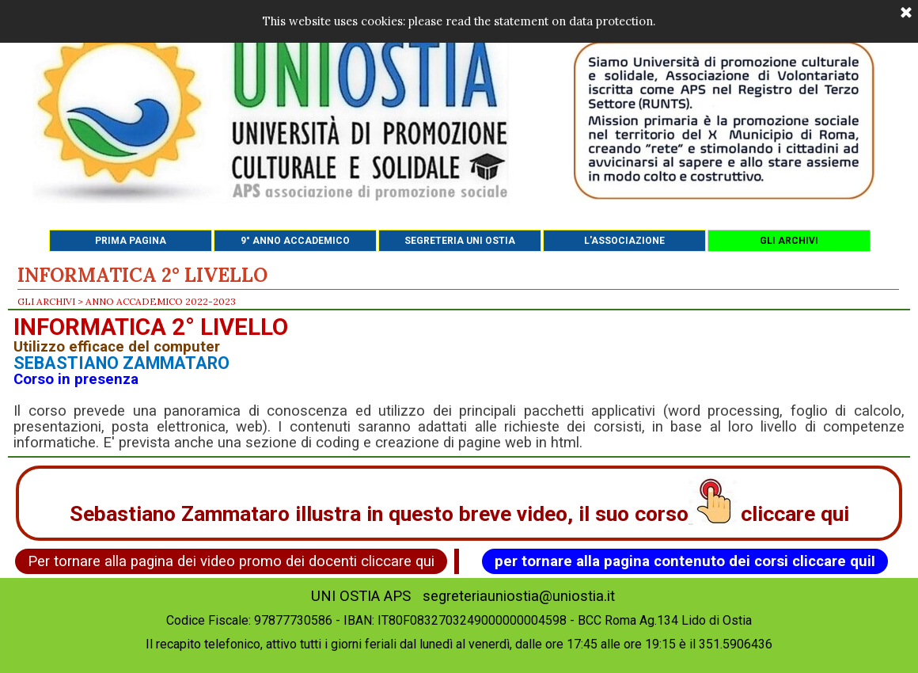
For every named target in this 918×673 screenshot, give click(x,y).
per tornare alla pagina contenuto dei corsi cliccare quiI (685, 561)
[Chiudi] (906, 13)
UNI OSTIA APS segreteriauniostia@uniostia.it (463, 596)
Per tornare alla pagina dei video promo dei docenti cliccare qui (231, 561)
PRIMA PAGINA (130, 240)
